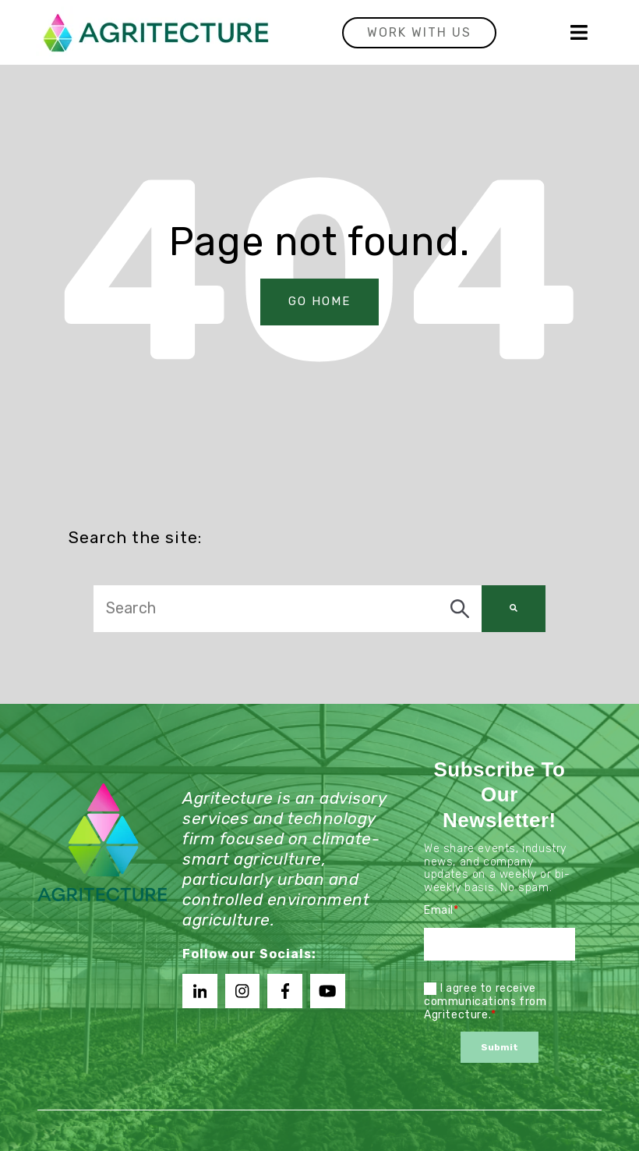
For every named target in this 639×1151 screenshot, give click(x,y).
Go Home (319, 305)
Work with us (419, 32)
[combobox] (288, 611)
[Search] (513, 611)
